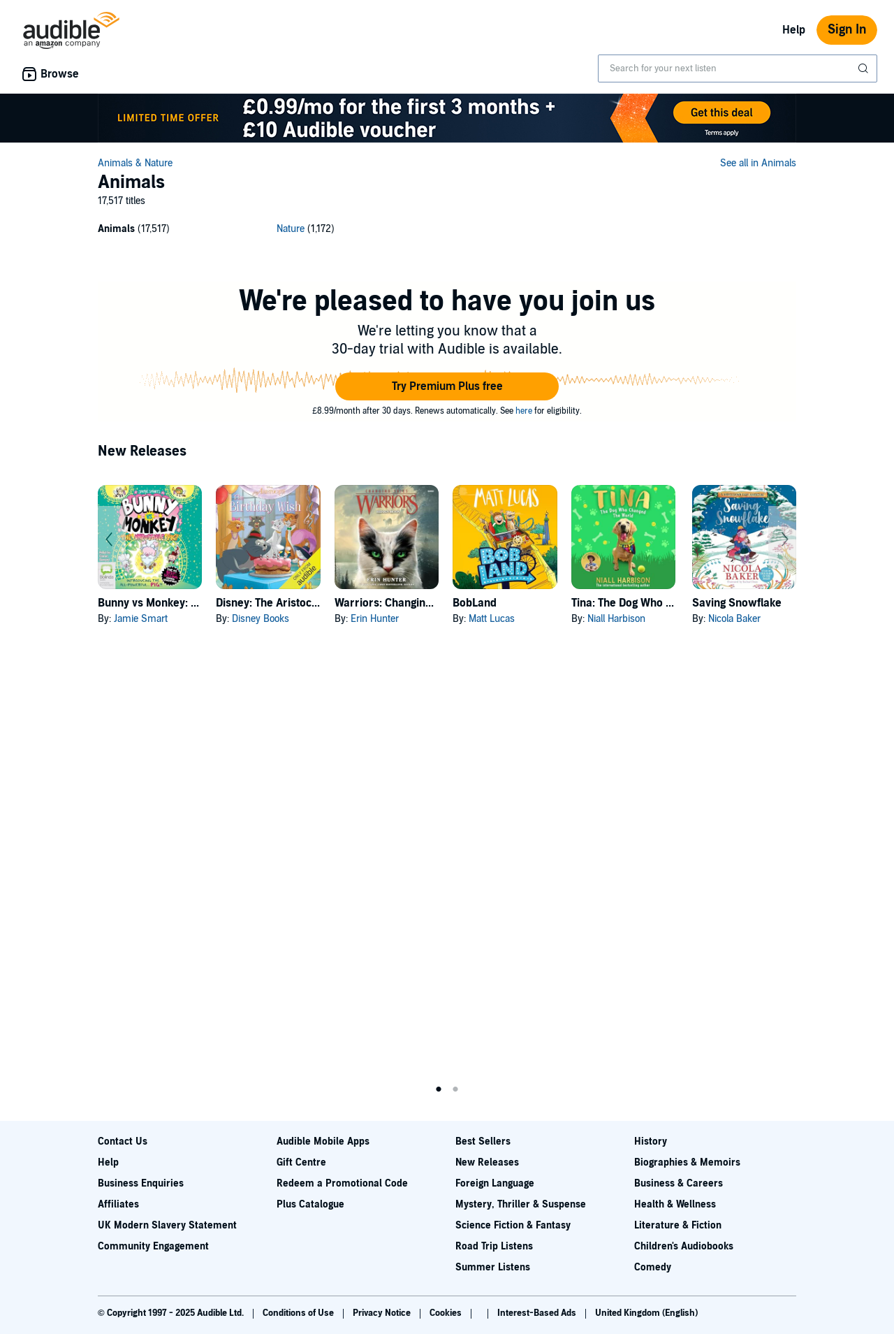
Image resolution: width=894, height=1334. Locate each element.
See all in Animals (758, 163)
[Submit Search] (864, 68)
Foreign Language (494, 1183)
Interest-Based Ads (537, 1313)
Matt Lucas (492, 619)
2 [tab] (455, 1089)
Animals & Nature (135, 163)
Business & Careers (678, 1183)
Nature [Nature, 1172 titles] (291, 229)
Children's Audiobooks (683, 1246)
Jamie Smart (141, 619)
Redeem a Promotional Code (342, 1183)
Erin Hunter (375, 619)
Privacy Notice (383, 1313)
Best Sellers (483, 1141)
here (523, 411)
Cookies (447, 1313)
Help (793, 30)
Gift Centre (301, 1162)
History (650, 1141)
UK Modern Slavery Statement (167, 1225)
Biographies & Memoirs (687, 1162)
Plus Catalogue (310, 1204)
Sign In (847, 29)
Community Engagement (153, 1246)
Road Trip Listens (494, 1246)
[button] (447, 386)
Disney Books (260, 619)
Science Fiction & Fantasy (513, 1225)
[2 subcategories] (447, 231)
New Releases (487, 1162)
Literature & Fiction (677, 1225)
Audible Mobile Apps (323, 1141)
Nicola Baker (734, 619)
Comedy (652, 1267)
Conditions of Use (299, 1313)
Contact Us (122, 1141)
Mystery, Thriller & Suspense (520, 1204)
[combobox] (737, 68)
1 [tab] (439, 1089)
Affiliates (118, 1204)
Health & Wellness (675, 1204)
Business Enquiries (141, 1183)
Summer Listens (492, 1267)
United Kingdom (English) (646, 1313)
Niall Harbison (616, 619)
